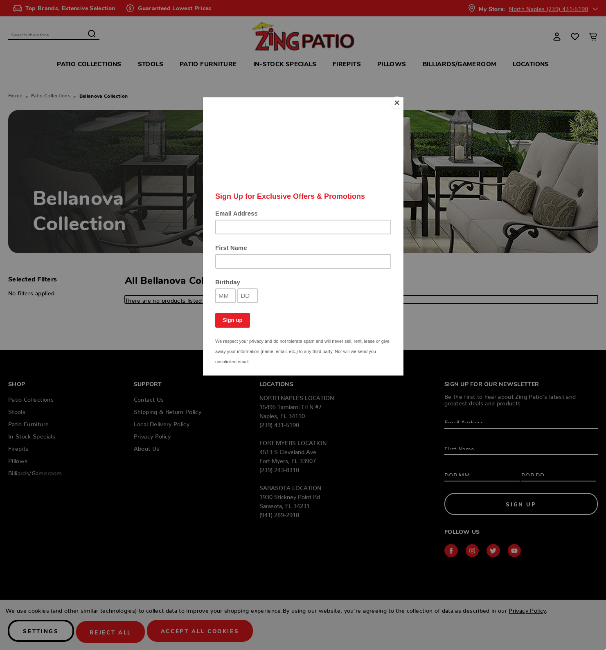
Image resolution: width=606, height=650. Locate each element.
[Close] (401, 99)
